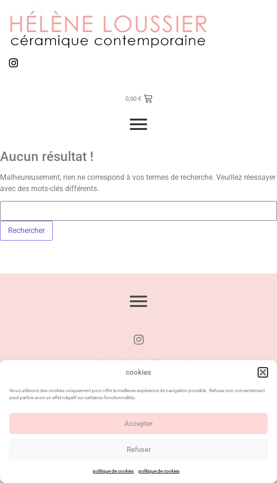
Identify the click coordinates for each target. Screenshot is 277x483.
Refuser (139, 449)
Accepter (138, 423)
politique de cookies (113, 471)
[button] (263, 372)
